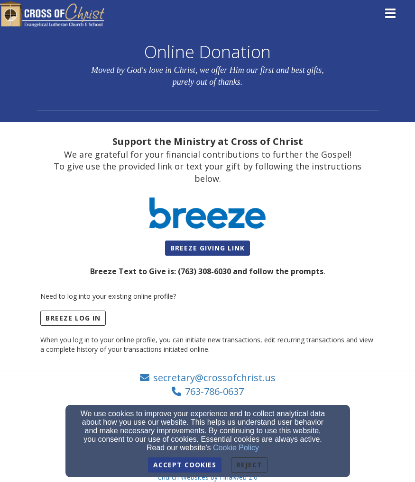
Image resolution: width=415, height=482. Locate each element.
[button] (207, 248)
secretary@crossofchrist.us (214, 377)
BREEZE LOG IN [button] (73, 317)
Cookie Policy (236, 448)
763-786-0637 (214, 391)
